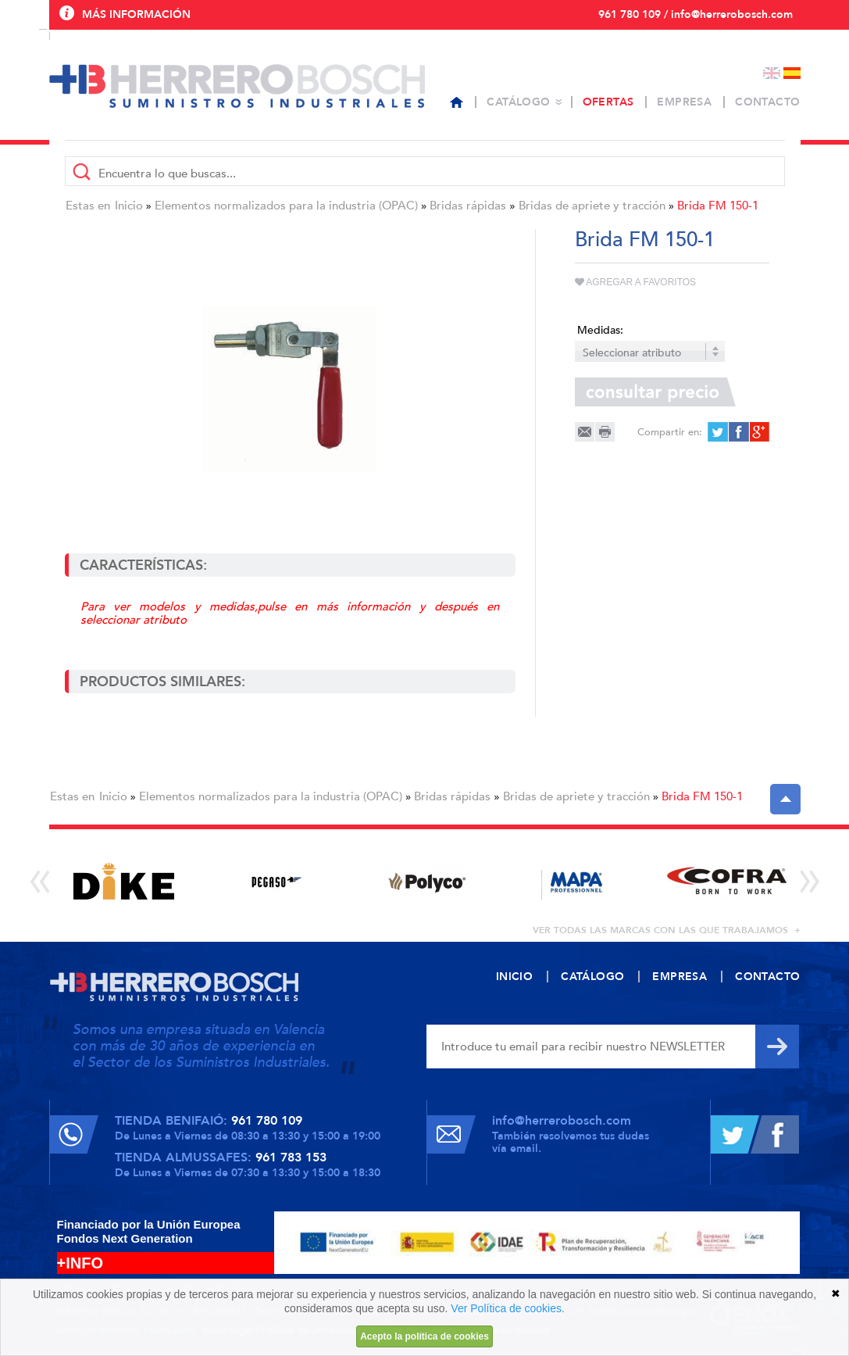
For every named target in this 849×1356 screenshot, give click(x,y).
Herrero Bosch (237, 86)
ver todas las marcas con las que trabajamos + (667, 930)
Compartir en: (669, 432)
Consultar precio (655, 391)
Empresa (684, 102)
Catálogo (518, 102)
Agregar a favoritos (636, 282)
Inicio (129, 205)
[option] (124, 881)
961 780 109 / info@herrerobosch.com (695, 14)
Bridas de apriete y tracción (592, 205)
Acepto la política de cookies (424, 1336)
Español (792, 73)
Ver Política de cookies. (508, 1308)
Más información (136, 14)
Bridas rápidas (468, 205)
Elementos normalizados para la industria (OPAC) (286, 205)
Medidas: (600, 330)
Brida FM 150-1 (717, 205)
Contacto (767, 102)
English (771, 73)
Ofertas (608, 102)
